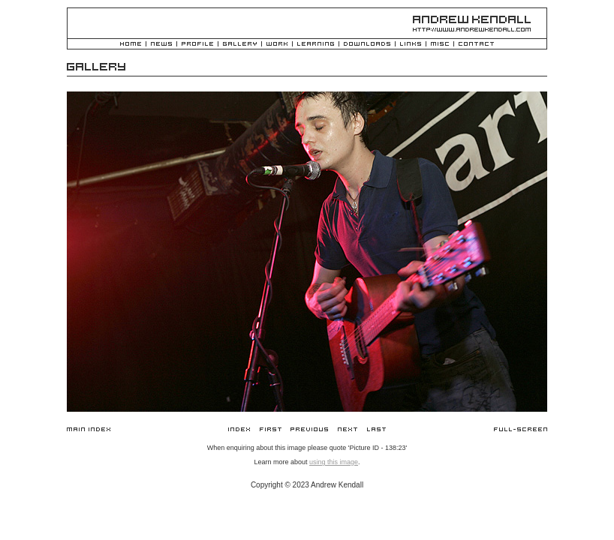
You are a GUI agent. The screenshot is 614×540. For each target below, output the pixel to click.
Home (130, 44)
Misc (440, 44)
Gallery (240, 44)
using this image (333, 462)
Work (276, 44)
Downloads (367, 44)
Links (410, 44)
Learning (315, 44)
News (161, 44)
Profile (197, 44)
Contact (476, 44)
